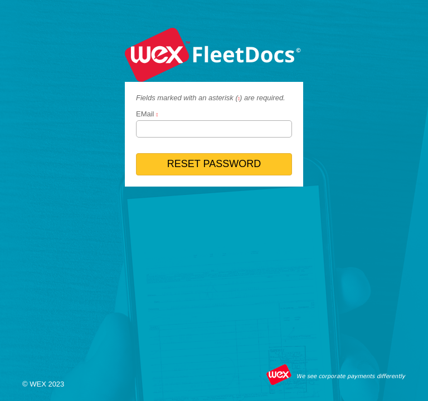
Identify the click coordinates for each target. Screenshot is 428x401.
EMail (145, 114)
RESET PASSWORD (214, 163)
